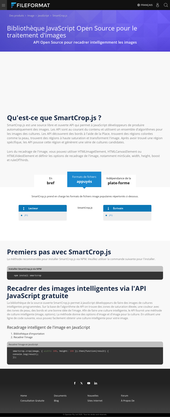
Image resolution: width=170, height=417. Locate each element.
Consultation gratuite (32, 400)
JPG (26, 215)
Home (23, 395)
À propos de (127, 400)
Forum (124, 395)
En (50, 180)
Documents (60, 395)
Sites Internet (94, 400)
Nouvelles (92, 395)
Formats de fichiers (84, 179)
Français (145, 4)
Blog (56, 400)
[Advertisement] (85, 85)
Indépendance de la (118, 180)
